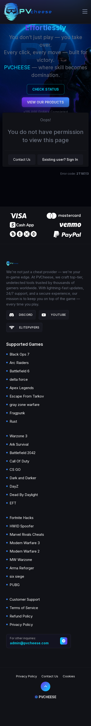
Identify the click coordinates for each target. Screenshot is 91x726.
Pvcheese (45, 697)
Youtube (54, 315)
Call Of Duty (19, 461)
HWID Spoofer (22, 526)
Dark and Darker (23, 478)
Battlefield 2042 (22, 453)
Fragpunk (17, 413)
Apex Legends (22, 388)
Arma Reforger (22, 568)
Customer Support (25, 599)
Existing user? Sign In (60, 159)
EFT (13, 503)
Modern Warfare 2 (25, 551)
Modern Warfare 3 (25, 543)
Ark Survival (19, 444)
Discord (21, 315)
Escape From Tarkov (27, 396)
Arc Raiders (19, 362)
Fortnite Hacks (22, 517)
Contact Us (21, 159)
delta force (19, 379)
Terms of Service (24, 608)
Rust (13, 421)
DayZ (14, 486)
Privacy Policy (21, 624)
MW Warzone (21, 559)
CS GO (15, 469)
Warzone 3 (18, 436)
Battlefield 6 (19, 371)
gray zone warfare (25, 404)
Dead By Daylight (24, 494)
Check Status (45, 89)
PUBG (15, 585)
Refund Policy (21, 616)
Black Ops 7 (19, 354)
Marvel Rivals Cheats (27, 534)
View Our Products (45, 102)
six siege (17, 576)
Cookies (69, 676)
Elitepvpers (24, 327)
